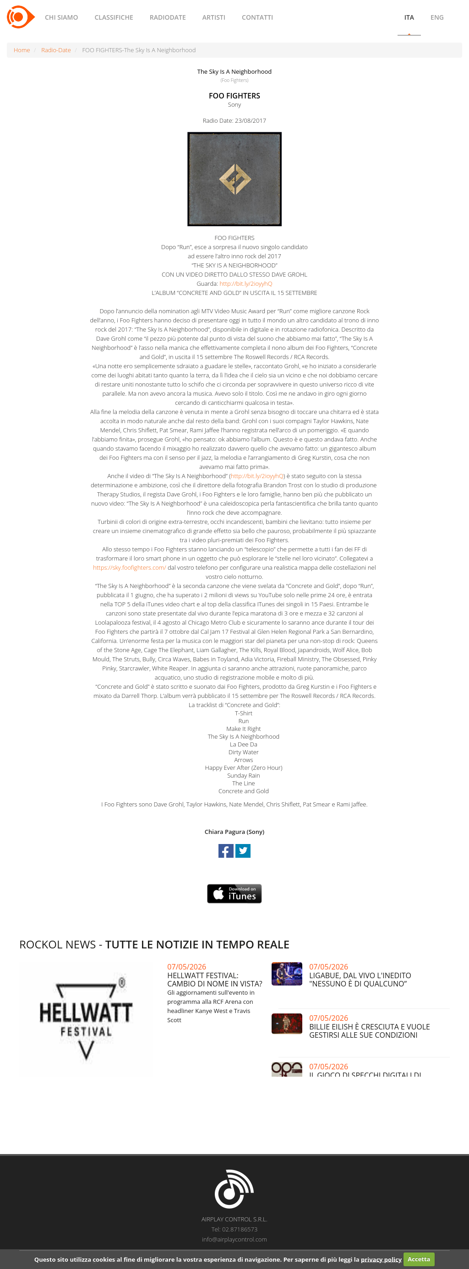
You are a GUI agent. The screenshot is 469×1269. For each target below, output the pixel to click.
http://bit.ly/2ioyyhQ (246, 283)
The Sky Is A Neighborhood (234, 71)
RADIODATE (168, 17)
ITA (409, 17)
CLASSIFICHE (113, 17)
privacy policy (381, 1259)
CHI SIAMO (61, 17)
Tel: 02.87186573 (235, 1229)
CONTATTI (257, 17)
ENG (437, 17)
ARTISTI (213, 17)
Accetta (419, 1259)
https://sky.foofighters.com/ (129, 567)
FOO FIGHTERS (234, 96)
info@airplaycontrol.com (234, 1239)
